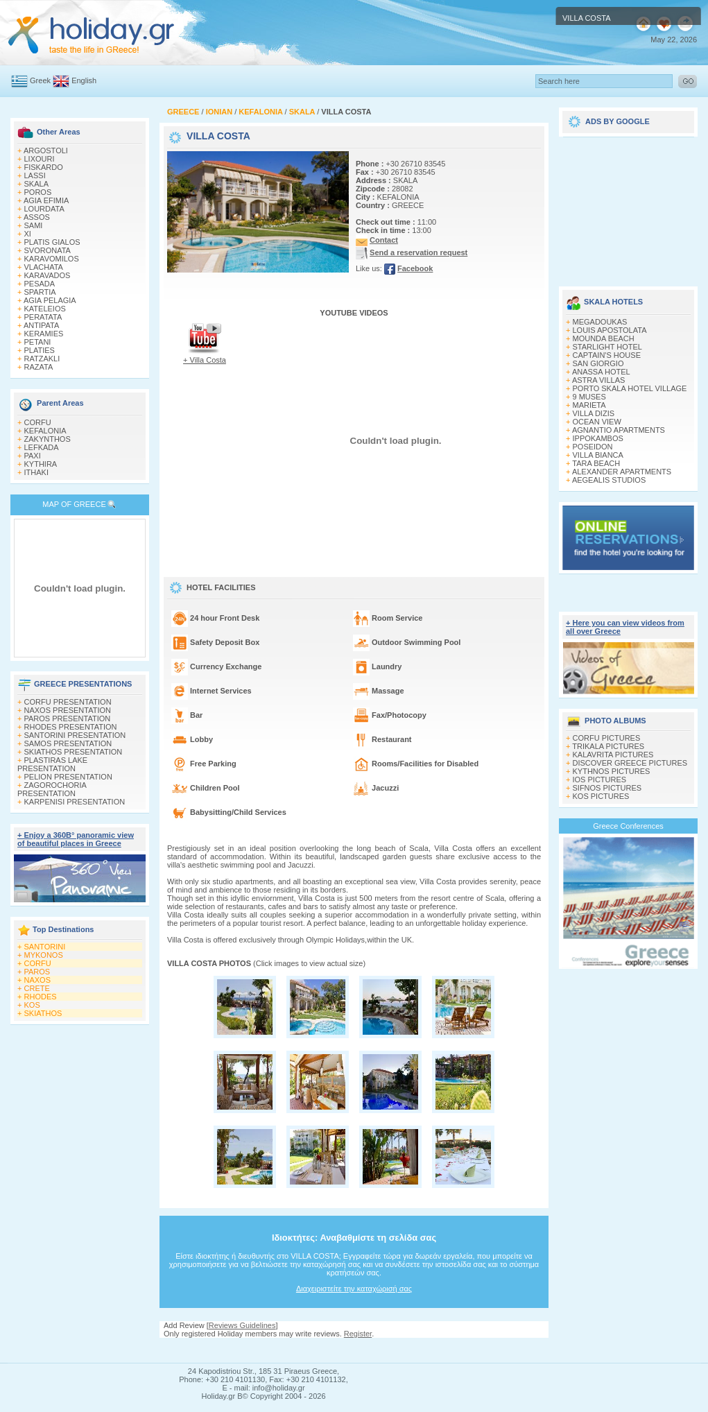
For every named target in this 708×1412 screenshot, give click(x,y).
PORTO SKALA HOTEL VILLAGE (630, 388)
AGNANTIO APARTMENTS (618, 430)
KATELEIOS (45, 308)
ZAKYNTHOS (47, 439)
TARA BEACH (596, 463)
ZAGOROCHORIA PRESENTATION (51, 789)
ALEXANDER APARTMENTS (621, 471)
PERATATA (43, 317)
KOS (32, 1005)
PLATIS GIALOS (52, 242)
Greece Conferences (628, 826)
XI (27, 234)
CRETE (37, 988)
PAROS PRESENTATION (67, 718)
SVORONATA (47, 250)
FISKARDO (43, 167)
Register (358, 1333)
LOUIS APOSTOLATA (610, 330)
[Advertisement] (628, 206)
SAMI (33, 225)
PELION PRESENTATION (68, 777)
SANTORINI (45, 946)
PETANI (37, 342)
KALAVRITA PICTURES (613, 754)
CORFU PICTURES (607, 738)
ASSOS (37, 217)
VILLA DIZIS (594, 413)
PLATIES (39, 350)
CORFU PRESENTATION (68, 702)
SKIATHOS (43, 1013)
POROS (38, 192)
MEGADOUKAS (600, 322)
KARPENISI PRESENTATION (75, 802)
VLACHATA (43, 267)
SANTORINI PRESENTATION (75, 735)
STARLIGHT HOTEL (607, 347)
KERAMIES (44, 333)
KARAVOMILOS (51, 259)
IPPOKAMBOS (598, 438)
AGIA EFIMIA (46, 200)
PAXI (32, 455)
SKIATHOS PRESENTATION (73, 752)
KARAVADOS (47, 275)
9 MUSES (589, 397)
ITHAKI (36, 472)
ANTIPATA (41, 325)
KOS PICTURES (601, 796)
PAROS (37, 971)
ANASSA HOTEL (601, 372)
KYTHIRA (41, 464)
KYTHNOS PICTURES (611, 771)
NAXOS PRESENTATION (68, 710)
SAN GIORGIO (598, 363)
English (83, 80)
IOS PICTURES (600, 779)
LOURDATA (44, 209)
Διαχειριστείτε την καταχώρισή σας (354, 1288)
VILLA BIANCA (598, 455)
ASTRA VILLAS (598, 380)
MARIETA (589, 405)
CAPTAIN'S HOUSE (607, 355)
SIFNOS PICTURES (607, 788)
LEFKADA (41, 447)
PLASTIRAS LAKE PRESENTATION (52, 764)
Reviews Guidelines (242, 1325)
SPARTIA (40, 292)
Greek (40, 80)
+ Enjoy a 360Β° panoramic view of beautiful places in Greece (75, 839)
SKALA (36, 184)
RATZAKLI (42, 358)
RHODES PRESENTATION (70, 727)
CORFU (37, 422)
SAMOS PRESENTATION (68, 743)
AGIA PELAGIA (50, 300)
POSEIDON (593, 446)
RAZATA (38, 367)
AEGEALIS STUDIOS (609, 480)
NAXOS (37, 980)
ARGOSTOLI (46, 150)
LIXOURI (39, 159)
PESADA (39, 283)
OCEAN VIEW (597, 421)
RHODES (40, 996)
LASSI (35, 175)
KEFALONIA (45, 431)
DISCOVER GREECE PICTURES (630, 763)
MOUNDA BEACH (603, 338)
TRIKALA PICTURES (608, 746)
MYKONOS (43, 955)
